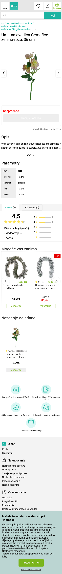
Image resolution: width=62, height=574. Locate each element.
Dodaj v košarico (31, 118)
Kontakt (6, 449)
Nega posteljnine (10, 485)
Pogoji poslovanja (11, 481)
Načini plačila (9, 469)
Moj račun (7, 497)
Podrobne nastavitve (31, 569)
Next (56, 281)
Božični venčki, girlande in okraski (17, 29)
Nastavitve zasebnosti (13, 551)
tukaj (4, 556)
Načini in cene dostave (13, 466)
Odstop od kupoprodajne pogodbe (19, 509)
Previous (5, 281)
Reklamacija (8, 505)
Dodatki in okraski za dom (19, 23)
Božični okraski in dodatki (13, 26)
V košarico (16, 306)
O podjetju (7, 453)
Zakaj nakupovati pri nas (14, 473)
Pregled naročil (9, 501)
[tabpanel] (31, 73)
